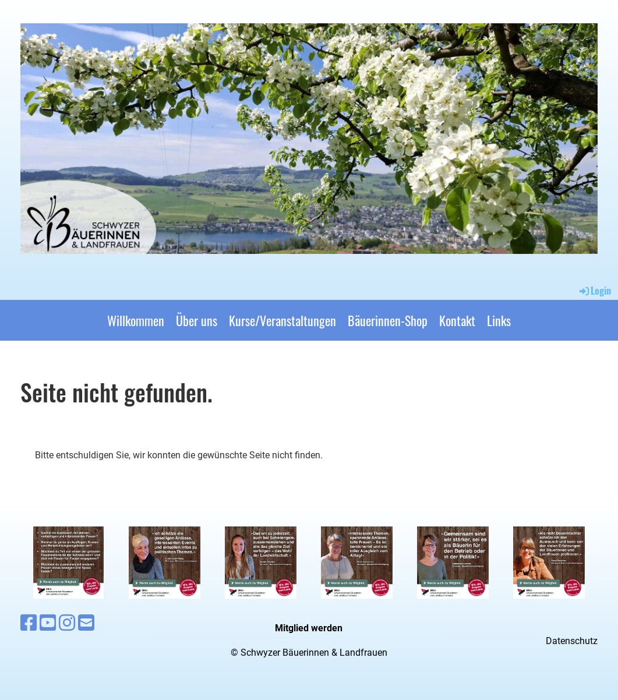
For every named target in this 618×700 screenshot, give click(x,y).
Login (594, 291)
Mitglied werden (308, 628)
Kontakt (457, 320)
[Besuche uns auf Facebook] (28, 623)
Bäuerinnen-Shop (388, 320)
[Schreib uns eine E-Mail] (86, 623)
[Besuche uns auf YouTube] (48, 623)
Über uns (196, 320)
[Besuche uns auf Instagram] (67, 623)
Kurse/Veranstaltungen (282, 320)
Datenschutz (572, 640)
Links (499, 320)
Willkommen (135, 320)
